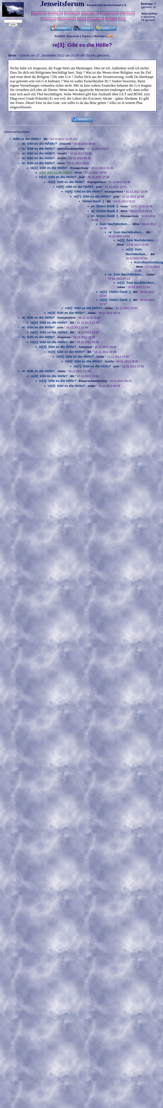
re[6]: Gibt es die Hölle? (83, 191)
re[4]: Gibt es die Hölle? (66, 182)
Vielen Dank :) (93, 201)
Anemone (64, 337)
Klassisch (73, 36)
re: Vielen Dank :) (104, 206)
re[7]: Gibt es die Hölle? (92, 196)
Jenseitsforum (90, 13)
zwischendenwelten (70, 148)
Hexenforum (72, 13)
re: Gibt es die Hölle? (38, 148)
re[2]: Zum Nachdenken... (136, 240)
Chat (122, 19)
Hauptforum (39, 13)
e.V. (124, 5)
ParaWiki (111, 19)
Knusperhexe (79, 168)
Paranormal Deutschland (104, 5)
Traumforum (49, 19)
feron (12, 55)
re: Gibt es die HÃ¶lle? (39, 143)
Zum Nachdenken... (115, 224)
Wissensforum (66, 19)
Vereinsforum (95, 19)
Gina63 (62, 153)
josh (82, 177)
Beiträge (99, 36)
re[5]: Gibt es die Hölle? (75, 186)
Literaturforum (109, 13)
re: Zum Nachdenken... (126, 232)
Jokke (150, 274)
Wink (124, 211)
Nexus (81, 19)
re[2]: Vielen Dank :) (115, 292)
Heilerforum (55, 13)
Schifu (61, 158)
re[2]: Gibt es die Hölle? (49, 168)
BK (46, 139)
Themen (87, 36)
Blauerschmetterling (93, 381)
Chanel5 (65, 143)
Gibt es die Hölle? (27, 139)
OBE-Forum (127, 13)
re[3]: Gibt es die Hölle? (57, 177)
